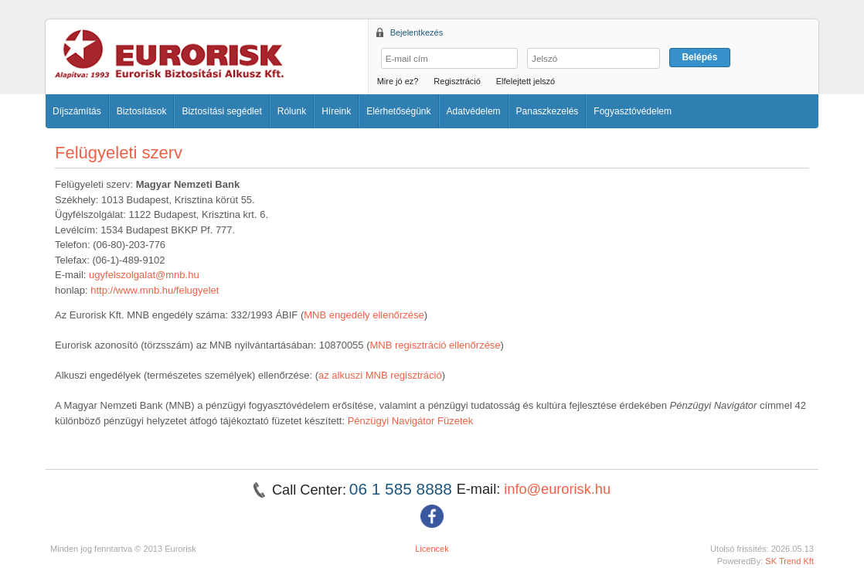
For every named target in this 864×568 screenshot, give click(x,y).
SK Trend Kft (789, 561)
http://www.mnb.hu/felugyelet (154, 290)
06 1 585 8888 (403, 489)
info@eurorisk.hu (557, 489)
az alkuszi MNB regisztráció (380, 375)
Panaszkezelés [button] (547, 111)
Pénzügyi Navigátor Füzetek (411, 421)
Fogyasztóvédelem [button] (633, 111)
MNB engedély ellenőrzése (363, 315)
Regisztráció (457, 81)
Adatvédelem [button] (474, 111)
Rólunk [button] (291, 111)
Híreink (336, 111)
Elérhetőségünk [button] (398, 111)
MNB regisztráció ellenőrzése (435, 345)
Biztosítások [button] (142, 111)
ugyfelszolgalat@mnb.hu (144, 275)
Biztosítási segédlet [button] (221, 111)
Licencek (432, 548)
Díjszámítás (77, 111)
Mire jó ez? (398, 81)
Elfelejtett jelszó (525, 81)
